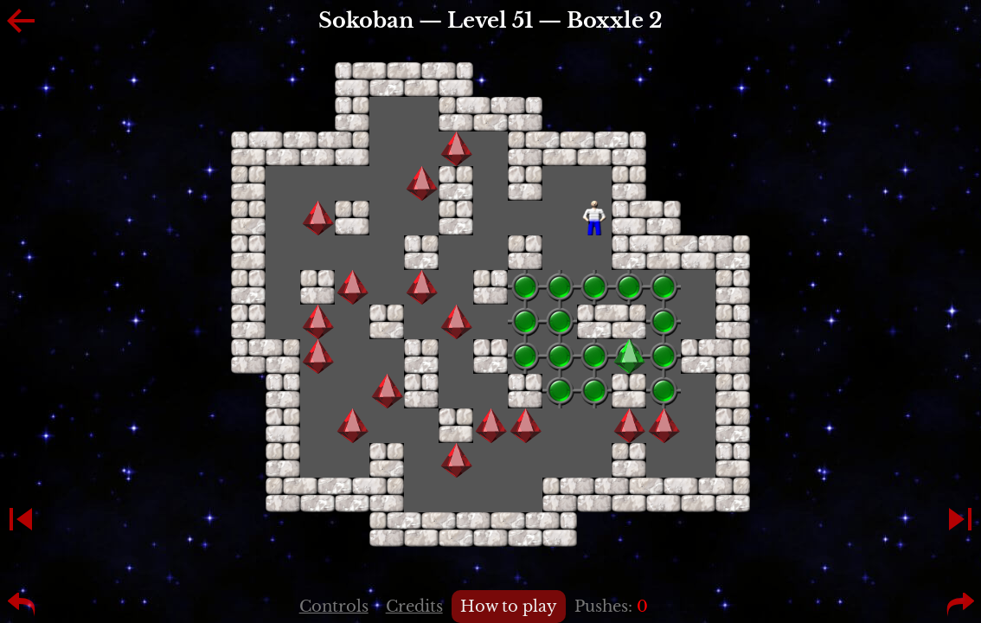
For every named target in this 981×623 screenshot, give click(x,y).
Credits (414, 606)
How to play (508, 606)
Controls (334, 606)
